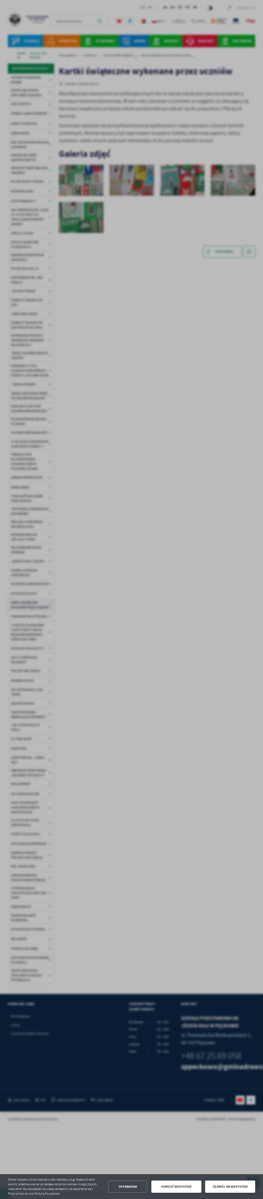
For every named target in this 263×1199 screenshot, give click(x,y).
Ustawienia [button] (128, 1186)
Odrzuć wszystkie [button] (176, 1186)
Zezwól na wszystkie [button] (230, 1186)
